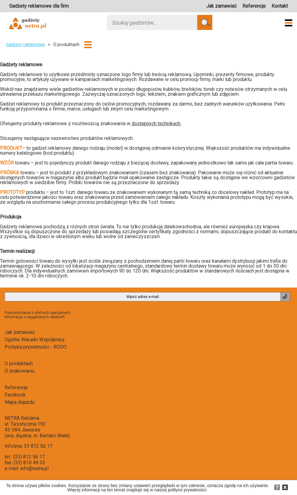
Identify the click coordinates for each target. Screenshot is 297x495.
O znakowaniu (19, 371)
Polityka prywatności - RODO (36, 347)
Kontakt (280, 6)
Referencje (254, 6)
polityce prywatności (187, 489)
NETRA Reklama (22, 418)
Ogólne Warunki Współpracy (35, 339)
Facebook (15, 395)
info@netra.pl (34, 468)
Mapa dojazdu (20, 402)
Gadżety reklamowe (25, 44)
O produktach (19, 363)
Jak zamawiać (221, 6)
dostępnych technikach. (156, 123)
